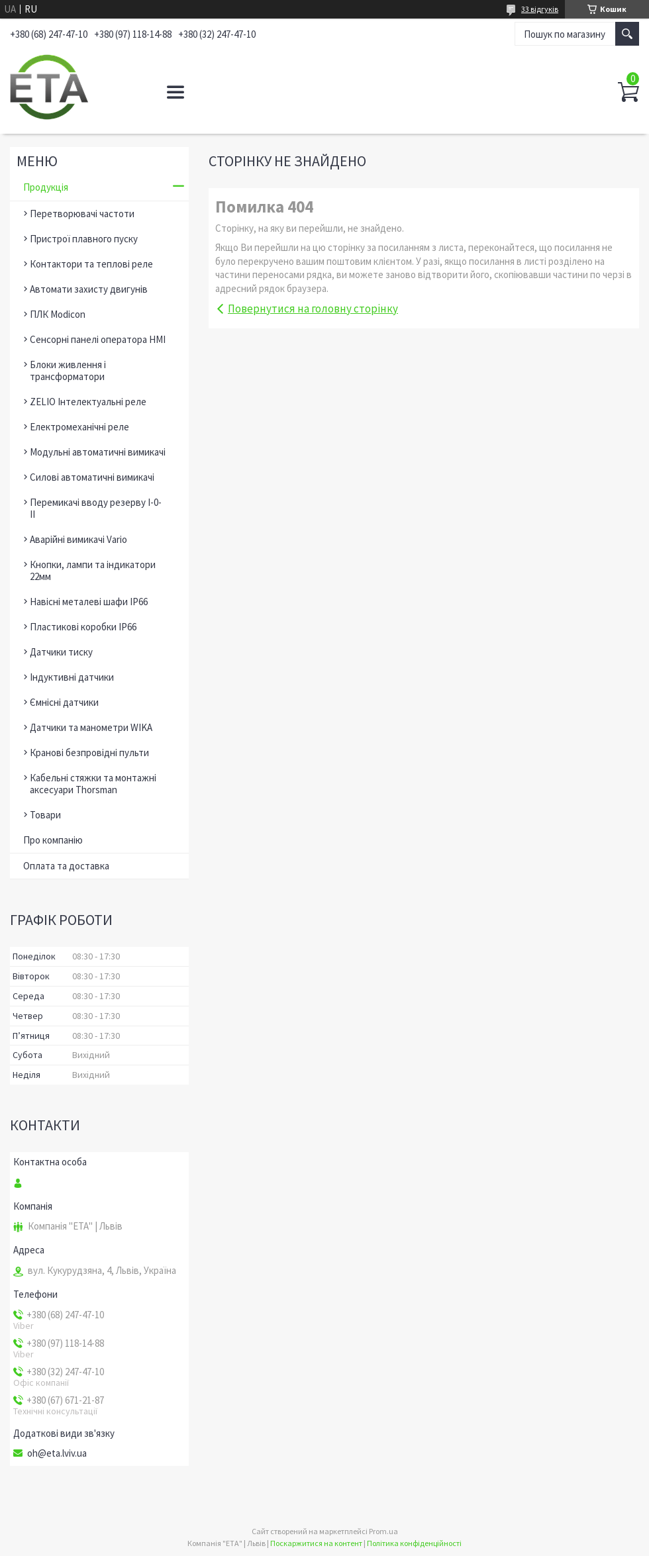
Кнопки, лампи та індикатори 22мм (93, 570)
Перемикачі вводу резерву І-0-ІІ (96, 508)
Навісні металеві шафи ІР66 (89, 601)
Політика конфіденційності (414, 1543)
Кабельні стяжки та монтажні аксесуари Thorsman (93, 783)
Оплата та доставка (66, 865)
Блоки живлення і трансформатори (68, 370)
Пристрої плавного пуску (84, 238)
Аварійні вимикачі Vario (78, 539)
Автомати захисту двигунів (89, 289)
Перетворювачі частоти (82, 213)
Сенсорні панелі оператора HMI (98, 339)
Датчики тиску (61, 652)
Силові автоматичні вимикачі (92, 477)
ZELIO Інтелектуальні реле (88, 401)
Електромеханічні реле (79, 426)
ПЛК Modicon (57, 314)
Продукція (45, 187)
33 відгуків (539, 9)
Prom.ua (383, 1531)
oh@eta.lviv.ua (57, 1453)
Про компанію (53, 840)
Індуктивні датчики (72, 677)
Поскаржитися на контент (316, 1543)
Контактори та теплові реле (91, 264)
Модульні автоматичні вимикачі (98, 452)
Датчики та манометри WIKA (91, 727)
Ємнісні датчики (64, 702)
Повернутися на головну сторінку (313, 308)
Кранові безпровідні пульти (89, 752)
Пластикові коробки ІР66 (83, 626)
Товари (45, 814)
